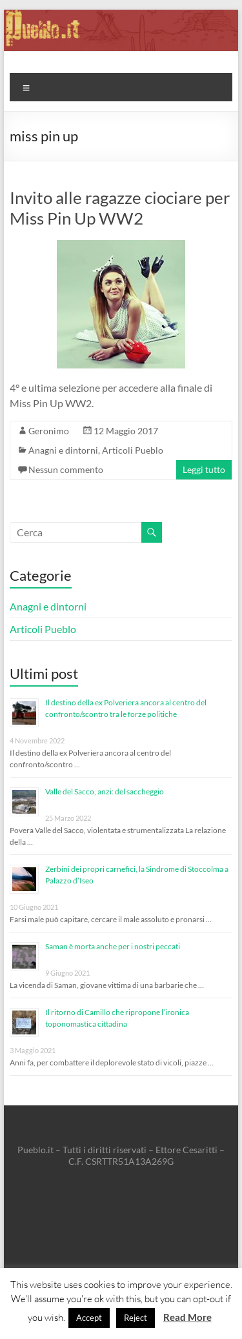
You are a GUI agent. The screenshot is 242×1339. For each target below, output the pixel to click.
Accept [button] (89, 1318)
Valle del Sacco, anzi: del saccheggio (104, 791)
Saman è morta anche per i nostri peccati (112, 946)
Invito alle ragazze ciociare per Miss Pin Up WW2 (120, 207)
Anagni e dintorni (63, 450)
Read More (187, 1317)
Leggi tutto (204, 469)
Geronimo (48, 430)
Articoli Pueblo (132, 450)
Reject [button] (135, 1318)
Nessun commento (65, 469)
